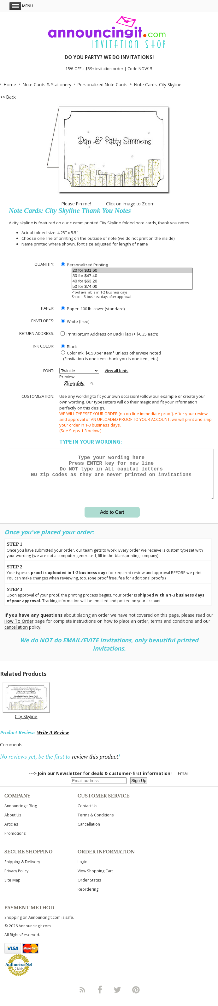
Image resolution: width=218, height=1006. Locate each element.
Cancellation (89, 831)
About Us (12, 822)
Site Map (12, 887)
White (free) (75, 321)
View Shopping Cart (95, 878)
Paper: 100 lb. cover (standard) (93, 309)
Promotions (15, 841)
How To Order (18, 629)
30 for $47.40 (132, 276)
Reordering (88, 897)
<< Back (8, 97)
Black (69, 346)
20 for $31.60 (132, 270)
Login (82, 869)
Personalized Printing (84, 265)
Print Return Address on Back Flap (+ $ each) (109, 334)
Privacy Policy (16, 878)
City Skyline (26, 724)
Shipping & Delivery (22, 869)
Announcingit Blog (20, 813)
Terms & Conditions (96, 822)
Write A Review (53, 740)
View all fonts (116, 370)
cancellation (16, 635)
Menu (21, 6)
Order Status (89, 887)
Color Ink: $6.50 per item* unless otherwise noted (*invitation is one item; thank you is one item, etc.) (110, 355)
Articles (11, 831)
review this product (95, 764)
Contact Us (87, 813)
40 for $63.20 (132, 281)
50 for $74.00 (132, 286)
